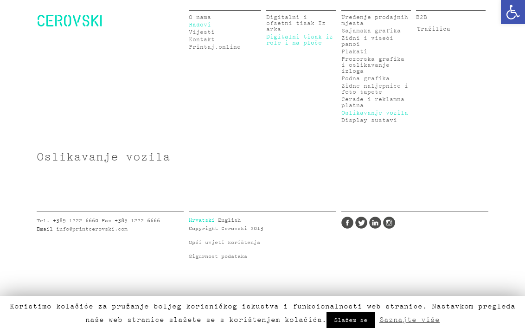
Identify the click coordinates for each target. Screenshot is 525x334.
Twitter (361, 223)
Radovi (200, 25)
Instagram (389, 223)
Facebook (347, 223)
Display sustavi (369, 120)
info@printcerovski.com (92, 229)
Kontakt (202, 40)
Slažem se (350, 320)
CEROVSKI (69, 20)
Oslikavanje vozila (374, 113)
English (229, 220)
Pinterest (403, 223)
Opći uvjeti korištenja (224, 242)
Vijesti (202, 32)
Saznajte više (409, 319)
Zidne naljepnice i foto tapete (374, 89)
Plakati (354, 52)
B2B (421, 17)
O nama (200, 17)
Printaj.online (215, 47)
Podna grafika (365, 79)
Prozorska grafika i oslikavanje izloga (372, 65)
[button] (513, 12)
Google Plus (417, 223)
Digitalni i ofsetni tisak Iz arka (296, 23)
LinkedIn (375, 223)
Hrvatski (202, 220)
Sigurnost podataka (218, 256)
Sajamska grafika (371, 31)
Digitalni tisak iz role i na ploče (299, 40)
